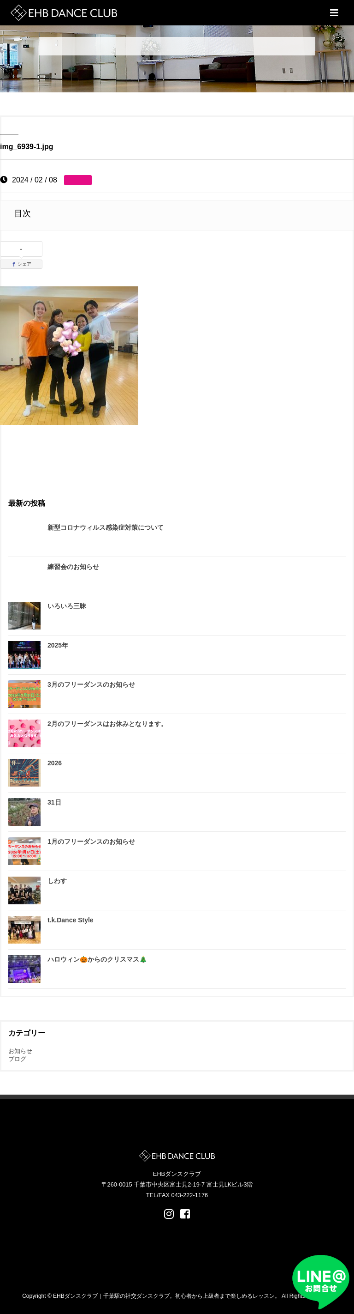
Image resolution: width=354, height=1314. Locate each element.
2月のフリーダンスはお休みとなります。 (107, 723)
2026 (54, 763)
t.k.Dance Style (70, 920)
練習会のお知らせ (73, 566)
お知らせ (20, 1051)
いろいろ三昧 (66, 606)
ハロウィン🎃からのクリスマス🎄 (97, 959)
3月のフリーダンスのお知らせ (91, 684)
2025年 (57, 645)
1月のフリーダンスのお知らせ (91, 841)
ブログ (17, 1058)
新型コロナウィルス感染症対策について (105, 527)
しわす (57, 880)
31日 (54, 802)
